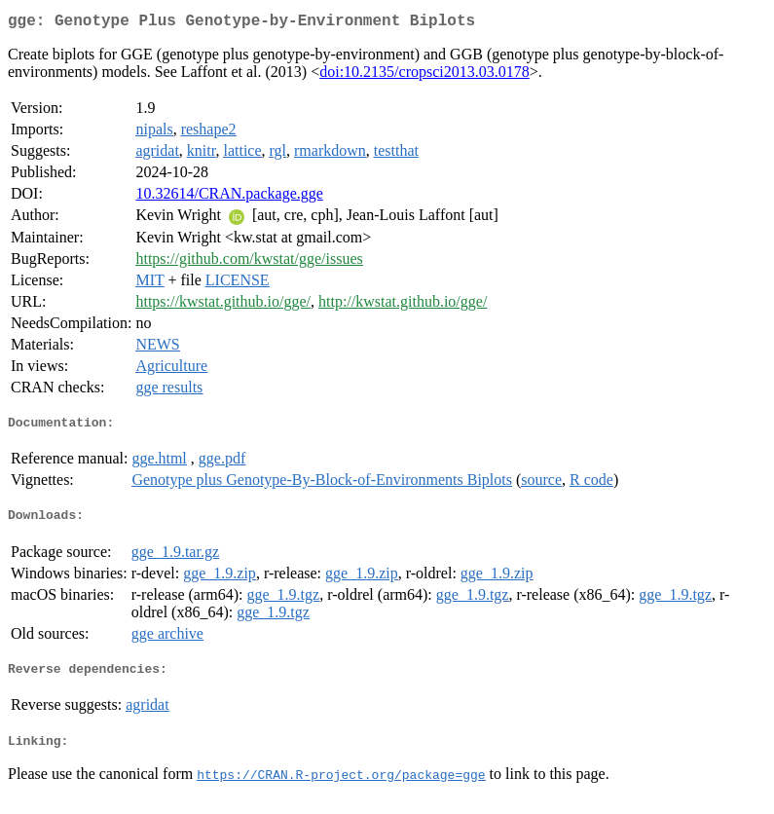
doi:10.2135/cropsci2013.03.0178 (424, 75)
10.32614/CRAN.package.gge (228, 197)
